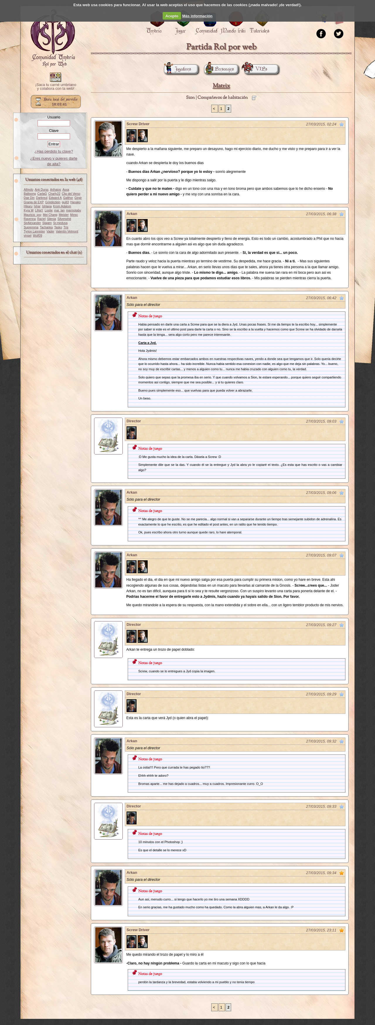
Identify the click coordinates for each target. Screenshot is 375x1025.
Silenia (51, 218)
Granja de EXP (34, 202)
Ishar (37, 206)
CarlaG (42, 193)
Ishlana (47, 206)
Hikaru (28, 206)
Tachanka (46, 227)
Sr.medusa (60, 223)
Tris (66, 227)
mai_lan (59, 210)
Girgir (78, 197)
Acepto (172, 16)
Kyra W (29, 210)
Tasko (58, 227)
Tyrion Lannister (34, 231)
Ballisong (30, 193)
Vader (50, 231)
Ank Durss (41, 189)
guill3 (65, 202)
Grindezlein (52, 202)
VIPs (255, 69)
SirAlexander (32, 223)
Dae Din (29, 197)
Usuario (53, 117)
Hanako (75, 202)
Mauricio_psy (32, 214)
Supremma (31, 227)
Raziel (41, 218)
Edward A (55, 197)
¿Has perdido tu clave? (54, 151)
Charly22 (54, 193)
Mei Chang (50, 214)
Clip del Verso (71, 193)
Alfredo (28, 189)
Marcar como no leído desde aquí (341, 124)
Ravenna (30, 218)
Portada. (53, 38)
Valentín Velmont (67, 231)
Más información (197, 16)
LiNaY (39, 210)
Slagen (47, 223)
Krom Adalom (62, 206)
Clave (54, 130)
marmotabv (73, 210)
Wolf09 (37, 235)
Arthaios (55, 189)
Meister (64, 214)
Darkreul (41, 197)
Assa (65, 189)
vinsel (27, 235)
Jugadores (177, 69)
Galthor (68, 197)
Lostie (48, 210)
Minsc (74, 214)
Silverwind (64, 218)
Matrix (221, 86)
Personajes (219, 69)
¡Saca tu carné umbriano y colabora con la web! (55, 87)
